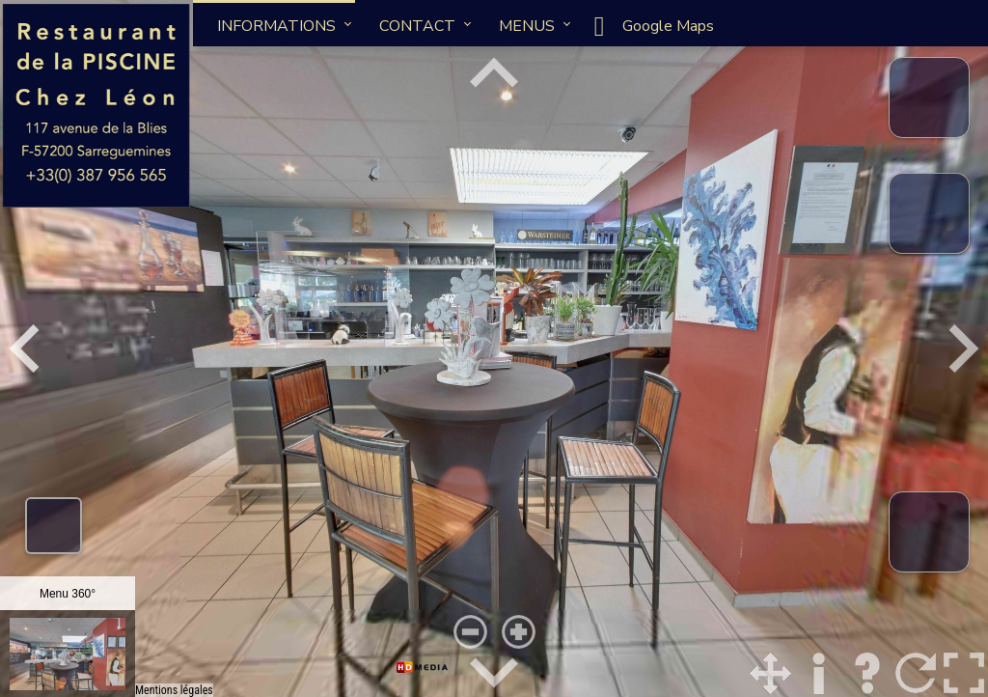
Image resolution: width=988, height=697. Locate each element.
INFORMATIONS (276, 26)
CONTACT (417, 26)
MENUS (527, 26)
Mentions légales (174, 690)
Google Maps (649, 26)
